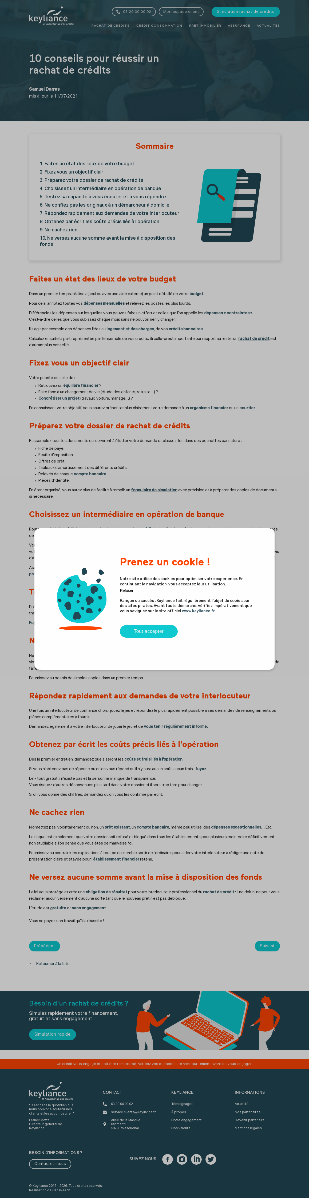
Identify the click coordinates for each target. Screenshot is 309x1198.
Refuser (126, 590)
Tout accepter (149, 631)
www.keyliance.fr (198, 611)
